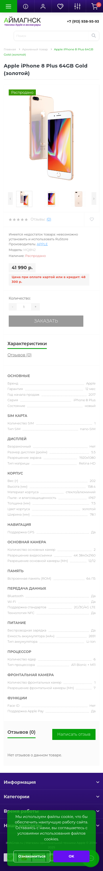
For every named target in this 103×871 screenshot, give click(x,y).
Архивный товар (35, 49)
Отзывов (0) (19, 355)
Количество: (20, 298)
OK (71, 856)
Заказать (46, 321)
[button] (43, 6)
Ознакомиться (32, 856)
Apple (42, 244)
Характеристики (27, 343)
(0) (49, 219)
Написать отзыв (74, 734)
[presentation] (10, 198)
